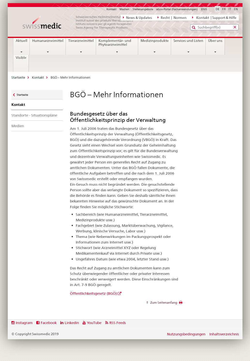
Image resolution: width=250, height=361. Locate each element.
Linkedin (72, 322)
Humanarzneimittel (47, 41)
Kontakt (111, 9)
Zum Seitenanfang (163, 302)
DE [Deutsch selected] (218, 9)
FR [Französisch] (224, 9)
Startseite (18, 77)
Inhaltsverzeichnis (224, 334)
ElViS (204, 9)
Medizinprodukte (155, 41)
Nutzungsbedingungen (186, 334)
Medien (124, 9)
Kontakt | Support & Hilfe (214, 17)
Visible (21, 57)
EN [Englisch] (236, 9)
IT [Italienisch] (229, 9)
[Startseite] (80, 22)
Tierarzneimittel (81, 41)
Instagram (24, 322)
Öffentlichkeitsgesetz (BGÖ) (93, 293)
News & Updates (137, 17)
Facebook (49, 322)
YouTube (94, 322)
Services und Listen (188, 41)
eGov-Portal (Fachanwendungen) (177, 9)
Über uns (215, 41)
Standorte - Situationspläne (34, 115)
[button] (194, 27)
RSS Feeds (117, 322)
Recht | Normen (172, 17)
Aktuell (21, 41)
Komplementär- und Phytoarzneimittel (114, 42)
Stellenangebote (143, 9)
